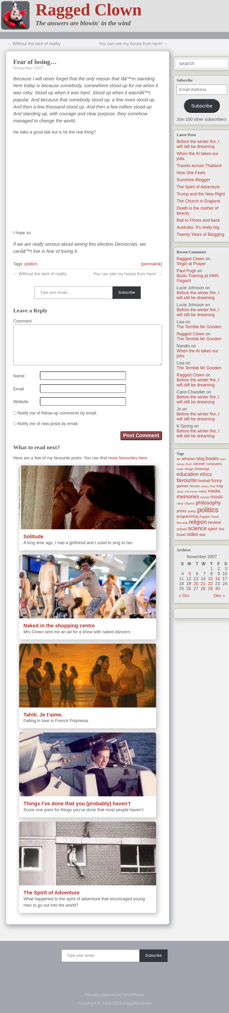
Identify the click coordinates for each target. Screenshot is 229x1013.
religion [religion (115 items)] (198, 522)
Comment (22, 321)
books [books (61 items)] (212, 458)
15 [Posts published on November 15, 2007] (210, 578)
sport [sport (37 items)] (212, 528)
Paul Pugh (186, 270)
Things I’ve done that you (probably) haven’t (77, 803)
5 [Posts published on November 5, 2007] (190, 573)
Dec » (219, 595)
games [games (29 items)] (182, 486)
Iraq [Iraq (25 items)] (219, 486)
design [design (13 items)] (189, 469)
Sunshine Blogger (193, 179)
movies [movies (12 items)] (204, 497)
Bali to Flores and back (198, 220)
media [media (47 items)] (214, 490)
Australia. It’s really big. (198, 227)
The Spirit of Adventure (198, 187)
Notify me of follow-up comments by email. (57, 413)
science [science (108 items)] (197, 528)
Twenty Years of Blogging (200, 234)
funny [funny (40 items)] (217, 480)
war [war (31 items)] (202, 534)
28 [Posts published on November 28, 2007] (203, 588)
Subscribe (201, 105)
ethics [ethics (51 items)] (206, 474)
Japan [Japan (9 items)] (180, 491)
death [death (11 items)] (180, 468)
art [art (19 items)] (179, 459)
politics (31, 264)
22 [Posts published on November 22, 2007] (210, 583)
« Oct (184, 595)
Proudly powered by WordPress (114, 994)
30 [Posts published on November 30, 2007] (217, 588)
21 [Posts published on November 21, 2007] (203, 583)
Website (21, 401)
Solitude (33, 536)
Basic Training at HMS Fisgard (198, 278)
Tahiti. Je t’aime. (43, 715)
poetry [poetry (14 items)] (192, 511)
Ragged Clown (88, 9)
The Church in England (198, 201)
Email (18, 389)
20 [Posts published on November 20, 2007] (196, 583)
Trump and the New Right (201, 194)
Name (19, 376)
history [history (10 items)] (205, 486)
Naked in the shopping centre (59, 626)
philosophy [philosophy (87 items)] (208, 503)
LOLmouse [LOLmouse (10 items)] (191, 491)
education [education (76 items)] (188, 474)
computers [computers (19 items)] (214, 464)
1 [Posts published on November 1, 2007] (211, 568)
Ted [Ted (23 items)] (221, 529)
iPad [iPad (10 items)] (212, 486)
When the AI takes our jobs (197, 353)
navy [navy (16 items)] (180, 503)
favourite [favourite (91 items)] (187, 480)
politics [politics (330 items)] (208, 510)
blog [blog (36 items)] (200, 458)
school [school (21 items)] (182, 529)
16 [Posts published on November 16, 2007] (217, 578)
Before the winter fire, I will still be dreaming (198, 144)
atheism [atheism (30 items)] (188, 459)
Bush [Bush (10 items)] (189, 464)
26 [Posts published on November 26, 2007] (188, 588)
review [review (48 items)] (214, 522)
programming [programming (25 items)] (187, 516)
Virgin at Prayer (191, 263)
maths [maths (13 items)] (203, 491)
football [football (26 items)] (204, 481)
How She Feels (191, 172)
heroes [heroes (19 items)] (195, 486)
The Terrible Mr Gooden (199, 326)
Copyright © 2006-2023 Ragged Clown (114, 1003)
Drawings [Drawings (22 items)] (202, 469)
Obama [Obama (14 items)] (190, 503)
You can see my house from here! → (133, 43)
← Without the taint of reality (33, 43)
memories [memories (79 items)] (188, 497)
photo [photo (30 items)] (182, 511)
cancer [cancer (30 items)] (199, 463)
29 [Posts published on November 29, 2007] (210, 588)
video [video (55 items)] (192, 534)
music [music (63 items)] (216, 496)
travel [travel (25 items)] (181, 535)
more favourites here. (128, 458)
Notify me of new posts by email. (48, 423)
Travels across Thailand (199, 165)
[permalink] (151, 264)
